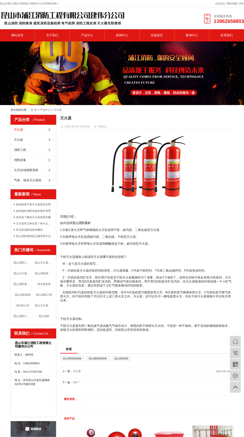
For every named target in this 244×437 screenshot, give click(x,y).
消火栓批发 (44, 284)
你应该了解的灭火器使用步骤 (33, 217)
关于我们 (52, 35)
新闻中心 (122, 35)
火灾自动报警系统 (26, 170)
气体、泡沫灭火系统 (27, 180)
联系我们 (227, 35)
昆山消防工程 (44, 294)
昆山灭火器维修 (44, 262)
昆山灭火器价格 (23, 273)
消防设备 (20, 160)
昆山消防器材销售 (44, 273)
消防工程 (20, 149)
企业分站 (220, 3)
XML (241, 3)
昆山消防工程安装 (23, 262)
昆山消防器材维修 (23, 284)
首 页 (34, 109)
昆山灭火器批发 (44, 305)
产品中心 (87, 35)
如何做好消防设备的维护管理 (33, 210)
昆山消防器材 (23, 294)
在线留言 (157, 35)
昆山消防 (44, 316)
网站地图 (232, 3)
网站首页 (17, 35)
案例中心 (192, 35)
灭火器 (58, 109)
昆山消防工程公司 (23, 316)
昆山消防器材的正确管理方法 (33, 236)
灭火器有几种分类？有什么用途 (34, 223)
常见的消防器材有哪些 (29, 229)
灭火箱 (18, 139)
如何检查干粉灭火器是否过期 (33, 204)
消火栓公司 (22, 305)
